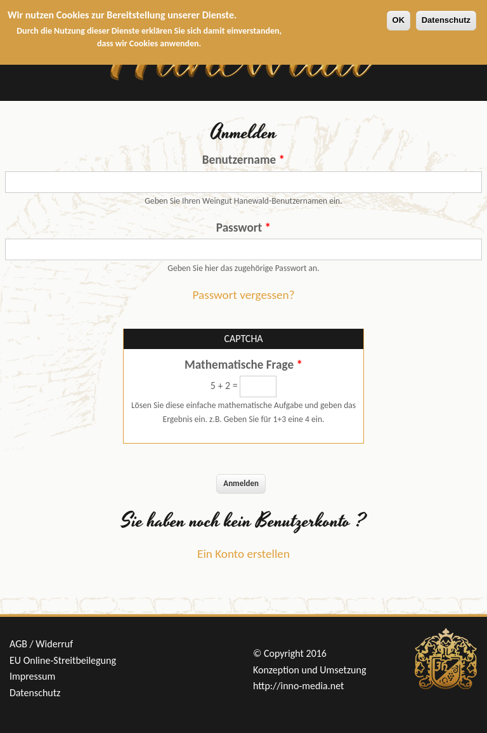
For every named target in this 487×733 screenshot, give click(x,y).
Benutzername (243, 159)
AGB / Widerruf (41, 644)
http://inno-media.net (298, 686)
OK (399, 20)
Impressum (32, 676)
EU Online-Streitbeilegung (63, 660)
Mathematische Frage (243, 364)
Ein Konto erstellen (243, 553)
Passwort (243, 227)
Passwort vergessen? (243, 294)
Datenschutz (446, 20)
